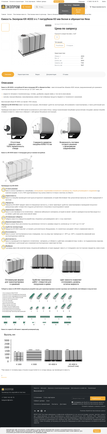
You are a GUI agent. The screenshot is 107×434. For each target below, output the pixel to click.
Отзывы (65, 74)
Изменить (65, 11)
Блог (48, 401)
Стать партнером (49, 397)
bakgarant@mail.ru (7, 400)
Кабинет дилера (39, 401)
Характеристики (23, 74)
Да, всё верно (78, 11)
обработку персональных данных (93, 402)
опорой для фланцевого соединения (84, 191)
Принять (97, 431)
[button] (8, 397)
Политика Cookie (41, 432)
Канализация (92, 388)
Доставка (63, 404)
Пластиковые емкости (19, 14)
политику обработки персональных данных (90, 404)
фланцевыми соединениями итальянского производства (53, 191)
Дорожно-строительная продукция (58, 388)
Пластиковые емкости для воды (37, 14)
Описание (8, 74)
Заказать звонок (59, 1)
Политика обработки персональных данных (92, 410)
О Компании (38, 397)
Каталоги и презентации (42, 404)
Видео (37, 74)
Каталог (9, 14)
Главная (3, 14)
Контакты (55, 404)
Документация (51, 74)
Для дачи (43, 388)
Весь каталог (39, 391)
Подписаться (97, 398)
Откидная (69, 45)
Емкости (36, 388)
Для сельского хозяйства (78, 388)
